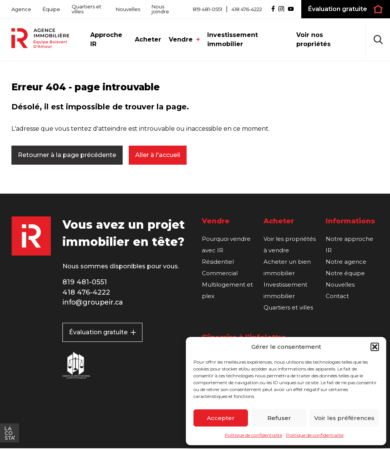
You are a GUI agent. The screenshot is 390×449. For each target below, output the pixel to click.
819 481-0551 (207, 9)
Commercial (220, 273)
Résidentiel (218, 262)
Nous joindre (160, 8)
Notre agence (346, 262)
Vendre (184, 39)
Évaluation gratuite (102, 333)
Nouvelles (128, 9)
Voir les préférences (344, 418)
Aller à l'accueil (157, 155)
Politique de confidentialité (253, 435)
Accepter (221, 418)
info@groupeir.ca (93, 303)
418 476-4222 (247, 9)
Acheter (148, 39)
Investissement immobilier (232, 39)
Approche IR (106, 39)
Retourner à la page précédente (67, 155)
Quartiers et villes (86, 8)
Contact (337, 296)
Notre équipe (345, 273)
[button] (375, 347)
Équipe (51, 9)
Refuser (279, 418)
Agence (21, 9)
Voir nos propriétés (313, 39)
